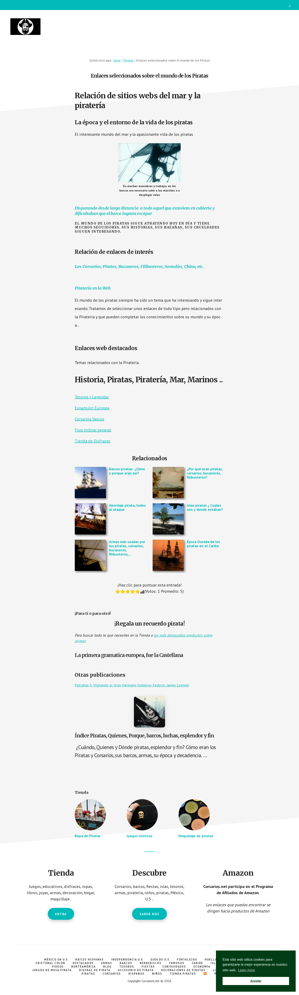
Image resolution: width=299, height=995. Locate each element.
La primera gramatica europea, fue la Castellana (129, 655)
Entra (61, 914)
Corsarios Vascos (89, 419)
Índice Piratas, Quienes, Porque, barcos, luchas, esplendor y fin (144, 735)
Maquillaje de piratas (196, 835)
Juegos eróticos (139, 835)
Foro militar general (93, 430)
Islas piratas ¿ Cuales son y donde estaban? (205, 507)
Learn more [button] (246, 970)
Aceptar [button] (255, 981)
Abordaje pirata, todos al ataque (127, 507)
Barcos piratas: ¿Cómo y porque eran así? (127, 471)
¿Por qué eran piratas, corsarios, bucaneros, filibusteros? (205, 473)
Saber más (149, 914)
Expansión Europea (92, 408)
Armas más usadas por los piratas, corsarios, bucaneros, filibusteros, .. (127, 547)
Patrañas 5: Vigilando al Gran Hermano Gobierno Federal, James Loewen (132, 685)
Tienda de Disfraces (92, 441)
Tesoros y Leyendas (92, 397)
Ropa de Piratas (87, 835)
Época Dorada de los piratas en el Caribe (203, 543)
